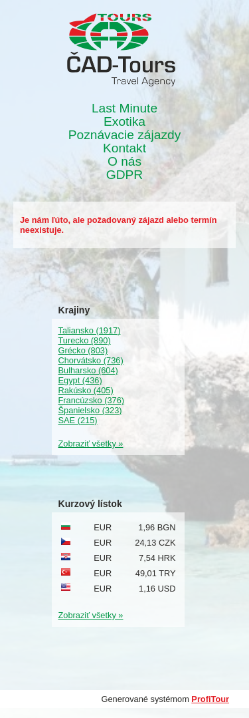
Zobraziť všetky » (91, 444)
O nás (124, 161)
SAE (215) (78, 420)
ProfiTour (210, 699)
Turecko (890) (84, 340)
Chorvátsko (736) (91, 360)
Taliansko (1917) (89, 330)
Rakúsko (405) (86, 390)
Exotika (124, 121)
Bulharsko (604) (88, 370)
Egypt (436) (80, 380)
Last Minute (124, 108)
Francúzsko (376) (91, 400)
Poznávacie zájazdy (124, 135)
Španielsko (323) (90, 410)
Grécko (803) (83, 350)
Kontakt (124, 148)
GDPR (124, 175)
